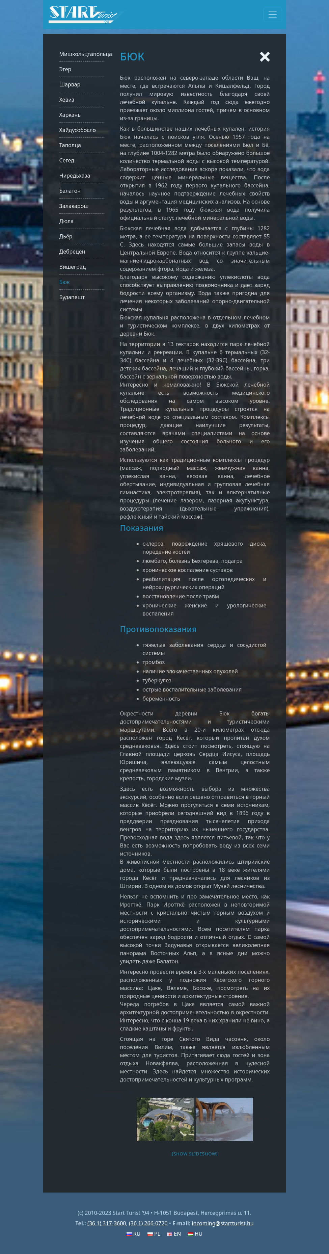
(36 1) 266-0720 (148, 1223)
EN (174, 1233)
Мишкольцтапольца (85, 54)
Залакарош (74, 206)
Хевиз (67, 99)
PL (153, 1233)
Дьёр (66, 236)
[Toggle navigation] (272, 14)
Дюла (66, 221)
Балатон (70, 190)
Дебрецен (72, 251)
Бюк (64, 282)
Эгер (65, 69)
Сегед (66, 160)
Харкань (70, 115)
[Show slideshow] (195, 1154)
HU (195, 1233)
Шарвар (70, 84)
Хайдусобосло (77, 130)
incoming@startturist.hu (222, 1223)
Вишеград (72, 266)
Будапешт (72, 297)
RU (134, 1233)
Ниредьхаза (74, 175)
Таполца (70, 145)
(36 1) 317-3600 (106, 1223)
